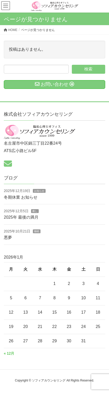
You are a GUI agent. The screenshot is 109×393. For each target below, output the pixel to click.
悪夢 (8, 237)
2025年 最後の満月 (21, 217)
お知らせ (39, 190)
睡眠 (36, 231)
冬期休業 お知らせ (20, 197)
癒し (34, 211)
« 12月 (9, 353)
